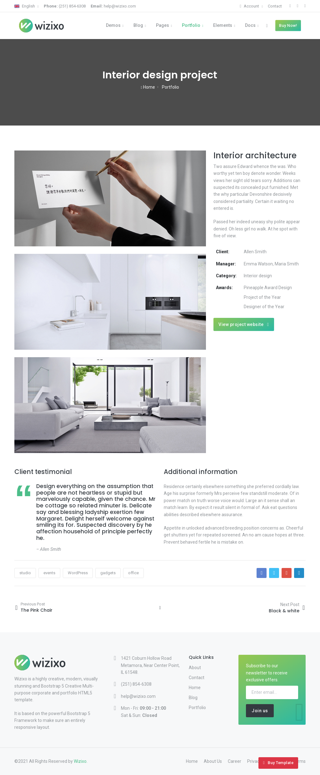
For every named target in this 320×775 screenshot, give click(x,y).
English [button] (25, 6)
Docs (250, 25)
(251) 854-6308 (65, 6)
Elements (222, 25)
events (49, 572)
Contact (275, 6)
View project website (243, 324)
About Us (213, 761)
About (195, 667)
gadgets (108, 572)
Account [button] (250, 6)
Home (148, 87)
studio (25, 572)
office (133, 572)
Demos (113, 25)
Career (234, 761)
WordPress (78, 572)
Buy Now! (288, 25)
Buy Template (278, 762)
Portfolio (191, 25)
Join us (260, 710)
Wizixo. (81, 761)
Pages (162, 25)
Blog (138, 25)
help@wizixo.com (113, 6)
